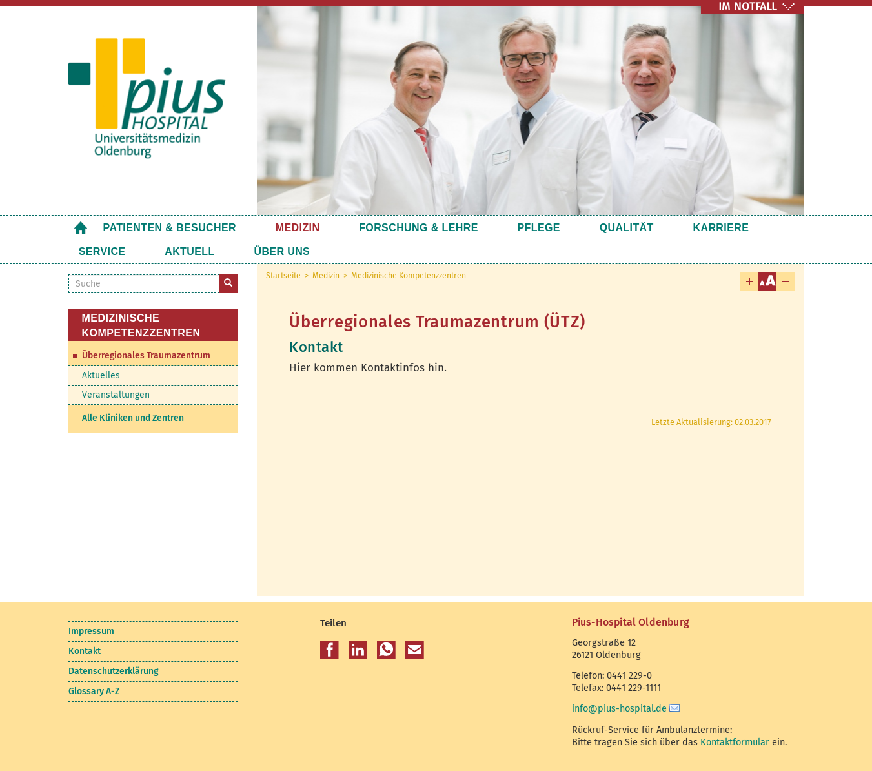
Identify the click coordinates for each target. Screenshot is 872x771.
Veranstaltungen (116, 394)
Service (701, 227)
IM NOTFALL (747, 7)
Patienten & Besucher (170, 227)
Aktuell (103, 251)
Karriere (630, 227)
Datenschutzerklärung (113, 671)
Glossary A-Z (93, 691)
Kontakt (84, 651)
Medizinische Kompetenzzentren (408, 275)
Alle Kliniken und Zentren (133, 418)
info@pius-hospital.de (619, 708)
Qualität (553, 227)
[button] (329, 650)
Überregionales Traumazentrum (146, 355)
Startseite (80, 227)
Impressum (91, 631)
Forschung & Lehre (381, 227)
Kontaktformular (734, 742)
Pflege (483, 227)
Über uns (178, 251)
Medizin (279, 227)
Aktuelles (101, 375)
